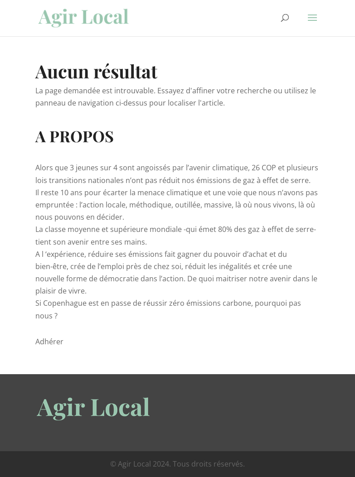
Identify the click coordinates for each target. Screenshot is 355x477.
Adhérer (49, 342)
